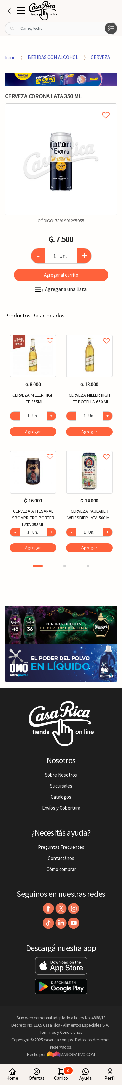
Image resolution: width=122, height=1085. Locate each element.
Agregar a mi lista (61, 108)
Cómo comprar (61, 869)
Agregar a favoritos (33, 333)
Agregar (33, 431)
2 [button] (64, 566)
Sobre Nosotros (61, 775)
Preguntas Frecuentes (61, 847)
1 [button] (38, 566)
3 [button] (88, 566)
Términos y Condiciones (61, 1032)
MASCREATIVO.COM (71, 1054)
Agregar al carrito (61, 275)
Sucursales (61, 786)
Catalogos (61, 797)
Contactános (61, 858)
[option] (61, 159)
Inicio (10, 57)
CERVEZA (100, 57)
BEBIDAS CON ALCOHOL (53, 57)
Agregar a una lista (60, 289)
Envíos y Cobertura (61, 808)
